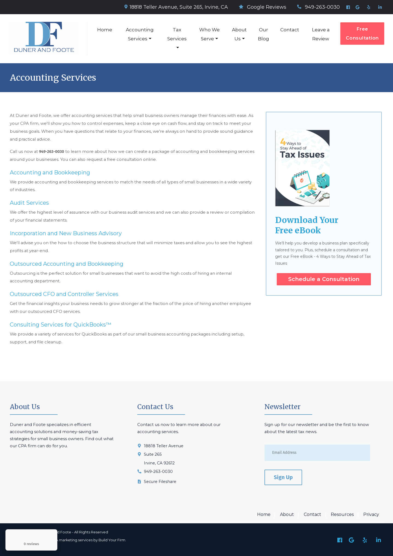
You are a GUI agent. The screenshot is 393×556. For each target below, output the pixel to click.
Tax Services (177, 34)
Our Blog (263, 34)
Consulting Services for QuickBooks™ (60, 324)
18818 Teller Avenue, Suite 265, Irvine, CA (176, 7)
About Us (239, 34)
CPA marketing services (72, 540)
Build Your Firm (112, 540)
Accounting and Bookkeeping (50, 172)
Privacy (371, 514)
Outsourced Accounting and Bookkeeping (66, 264)
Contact (289, 29)
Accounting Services (140, 34)
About (287, 514)
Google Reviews (262, 7)
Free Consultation (362, 33)
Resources (342, 514)
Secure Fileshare (160, 481)
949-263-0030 (318, 7)
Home (104, 29)
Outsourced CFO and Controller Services (64, 294)
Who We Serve (209, 34)
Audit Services (29, 203)
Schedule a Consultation (323, 279)
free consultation (124, 159)
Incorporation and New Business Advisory (66, 233)
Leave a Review (321, 34)
